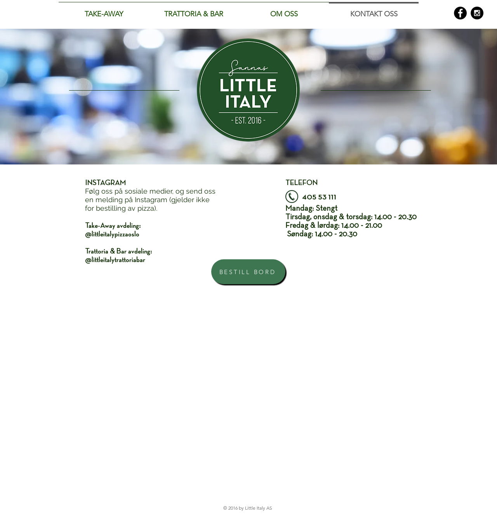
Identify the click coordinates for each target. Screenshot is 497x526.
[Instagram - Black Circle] (477, 13)
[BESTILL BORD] (248, 271)
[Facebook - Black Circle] (460, 13)
